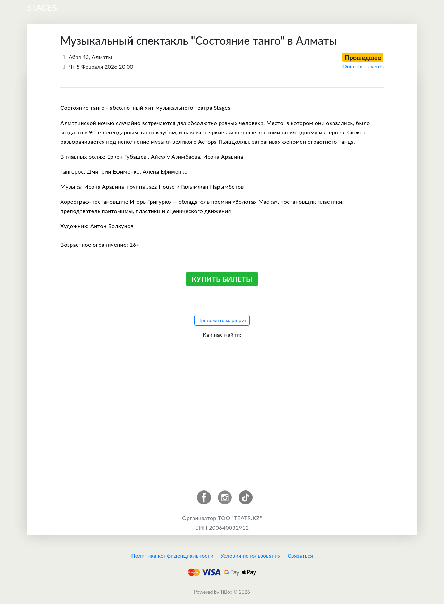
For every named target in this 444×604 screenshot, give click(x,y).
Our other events (363, 66)
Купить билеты (221, 279)
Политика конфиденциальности (172, 555)
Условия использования (250, 555)
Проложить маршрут (222, 320)
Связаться (300, 555)
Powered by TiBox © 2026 (222, 592)
